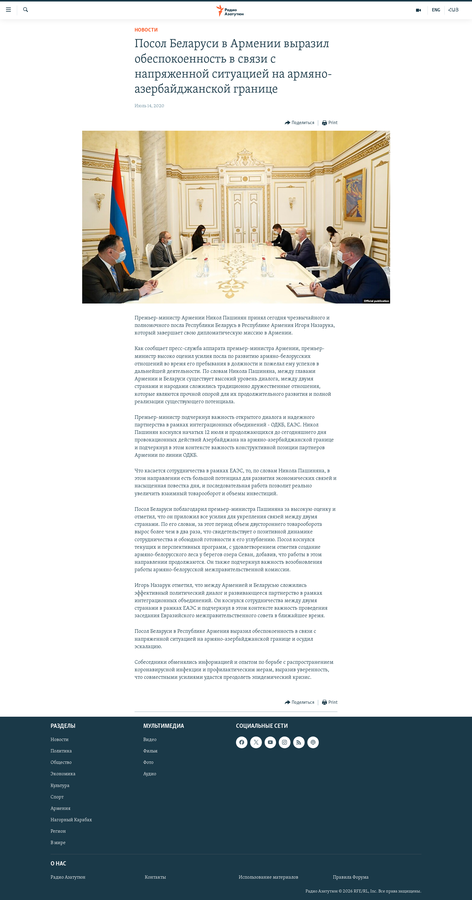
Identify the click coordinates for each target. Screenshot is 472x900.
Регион (58, 831)
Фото (148, 762)
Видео (150, 739)
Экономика (63, 774)
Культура (60, 785)
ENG (436, 10)
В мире (58, 842)
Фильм (150, 751)
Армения (60, 808)
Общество (61, 762)
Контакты (155, 877)
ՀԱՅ (453, 10)
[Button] (300, 123)
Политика (61, 751)
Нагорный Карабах (71, 819)
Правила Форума (351, 877)
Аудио (149, 774)
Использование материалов (268, 877)
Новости (146, 30)
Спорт (57, 797)
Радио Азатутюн (68, 877)
